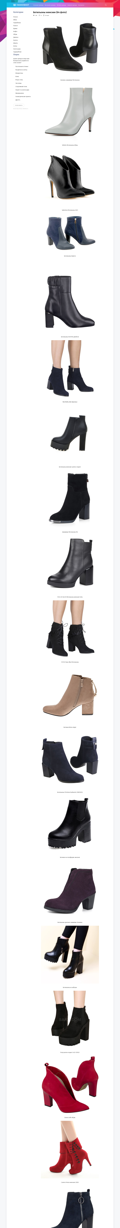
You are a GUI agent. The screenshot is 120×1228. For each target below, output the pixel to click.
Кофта (15, 31)
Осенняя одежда (38, 5)
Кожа (17, 76)
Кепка (15, 46)
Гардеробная (17, 52)
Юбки (15, 20)
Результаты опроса (20, 108)
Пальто (15, 25)
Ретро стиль (19, 80)
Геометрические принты (23, 96)
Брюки (15, 28)
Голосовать (18, 105)
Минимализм (20, 93)
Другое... (18, 100)
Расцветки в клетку (21, 70)
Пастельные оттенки (22, 66)
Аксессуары (16, 49)
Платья (15, 17)
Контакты (81, 5)
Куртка (15, 40)
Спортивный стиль (21, 86)
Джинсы (15, 37)
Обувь (15, 34)
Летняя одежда (61, 5)
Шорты (15, 43)
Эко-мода (19, 83)
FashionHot (23, 5)
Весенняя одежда (50, 5)
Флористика (19, 73)
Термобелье (17, 22)
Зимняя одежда (72, 5)
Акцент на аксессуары (22, 90)
